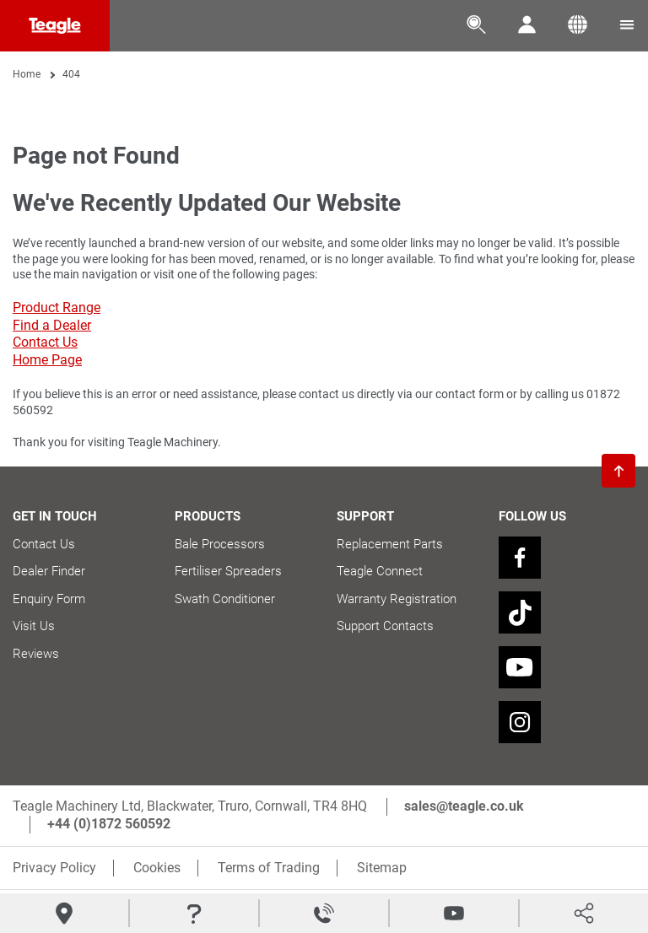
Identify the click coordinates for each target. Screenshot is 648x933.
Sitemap (382, 868)
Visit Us (34, 626)
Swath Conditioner (225, 599)
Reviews (36, 653)
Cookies (157, 868)
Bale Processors (220, 544)
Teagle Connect (380, 571)
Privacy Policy (54, 868)
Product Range (56, 307)
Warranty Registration (396, 599)
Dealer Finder (49, 571)
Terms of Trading (269, 868)
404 (71, 74)
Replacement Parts (390, 544)
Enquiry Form (49, 599)
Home (26, 74)
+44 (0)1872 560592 (108, 824)
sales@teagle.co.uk (464, 806)
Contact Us (45, 342)
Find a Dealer (52, 325)
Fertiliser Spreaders (228, 571)
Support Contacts (385, 626)
